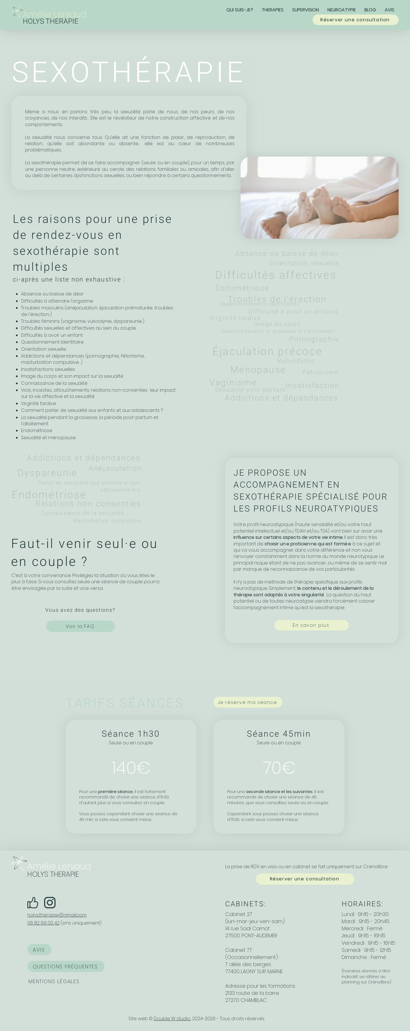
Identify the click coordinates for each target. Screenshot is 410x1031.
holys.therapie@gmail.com (57, 915)
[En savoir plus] (311, 625)
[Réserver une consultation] (356, 20)
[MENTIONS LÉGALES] (54, 981)
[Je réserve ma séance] (248, 702)
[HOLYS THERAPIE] (58, 21)
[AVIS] (39, 949)
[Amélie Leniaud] (58, 14)
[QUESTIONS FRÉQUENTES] (65, 966)
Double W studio (172, 1018)
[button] (272, 9)
